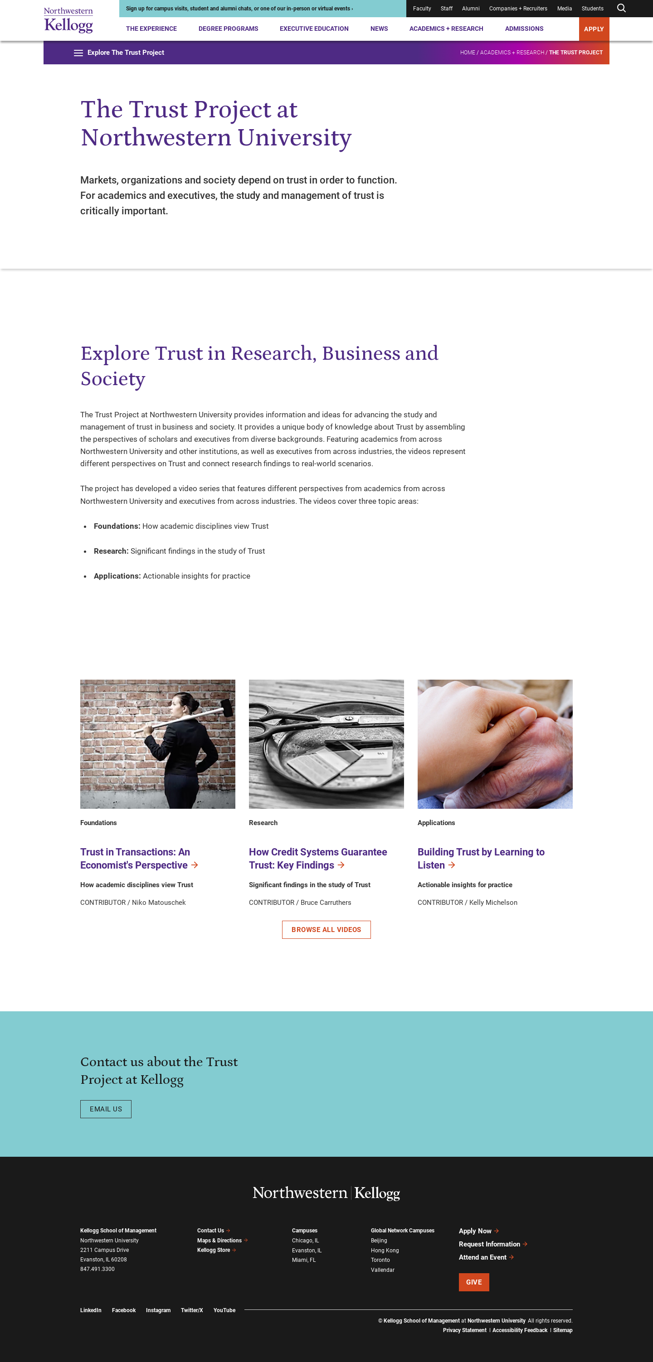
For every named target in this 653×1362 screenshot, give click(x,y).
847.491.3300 (97, 1269)
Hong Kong (385, 1250)
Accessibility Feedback (519, 1330)
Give (474, 1282)
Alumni (471, 8)
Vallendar (383, 1270)
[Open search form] (621, 8)
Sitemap (563, 1330)
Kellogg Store (216, 1250)
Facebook (124, 1310)
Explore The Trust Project (119, 52)
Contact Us (213, 1230)
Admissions (524, 28)
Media (564, 8)
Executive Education (314, 28)
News (379, 28)
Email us (106, 1109)
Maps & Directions (222, 1240)
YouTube (224, 1310)
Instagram (158, 1310)
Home (467, 52)
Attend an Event (487, 1257)
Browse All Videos (326, 930)
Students (593, 8)
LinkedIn (91, 1310)
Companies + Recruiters (518, 8)
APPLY (594, 29)
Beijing (379, 1240)
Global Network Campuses (402, 1230)
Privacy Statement (465, 1330)
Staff (447, 8)
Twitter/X (192, 1310)
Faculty (422, 8)
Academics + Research (446, 28)
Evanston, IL (307, 1250)
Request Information (493, 1244)
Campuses (304, 1230)
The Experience (151, 28)
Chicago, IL (305, 1240)
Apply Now (479, 1231)
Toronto (380, 1260)
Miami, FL (304, 1260)
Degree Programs (228, 28)
